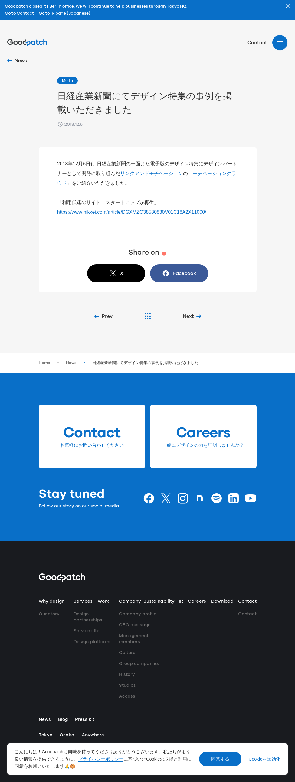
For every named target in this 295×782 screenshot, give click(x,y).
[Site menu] (280, 43)
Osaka (67, 735)
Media (67, 80)
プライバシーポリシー (100, 759)
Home (44, 363)
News (71, 363)
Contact (257, 42)
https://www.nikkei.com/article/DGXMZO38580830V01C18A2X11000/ (131, 212)
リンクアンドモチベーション (151, 173)
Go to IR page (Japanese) (64, 13)
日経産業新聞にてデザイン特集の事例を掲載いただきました (145, 363)
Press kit (84, 719)
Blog (63, 719)
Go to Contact (19, 13)
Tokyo (45, 735)
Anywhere (93, 735)
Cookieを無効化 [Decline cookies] (264, 759)
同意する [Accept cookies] (220, 759)
